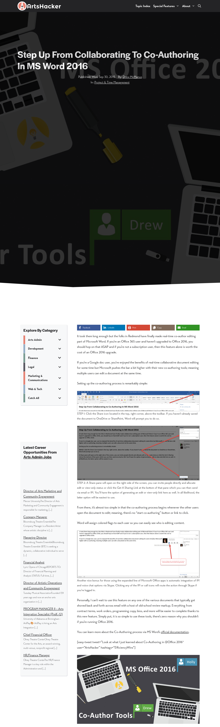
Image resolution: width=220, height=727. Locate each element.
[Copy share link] (163, 327)
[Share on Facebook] (88, 327)
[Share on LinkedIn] (113, 327)
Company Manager (35, 517)
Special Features (167, 6)
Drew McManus (132, 77)
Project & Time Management (112, 82)
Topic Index (142, 6)
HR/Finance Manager (36, 655)
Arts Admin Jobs (37, 456)
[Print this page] (138, 327)
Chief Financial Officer (37, 635)
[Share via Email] (188, 327)
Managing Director (35, 537)
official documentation (175, 632)
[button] (199, 6)
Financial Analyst (33, 562)
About (189, 6)
